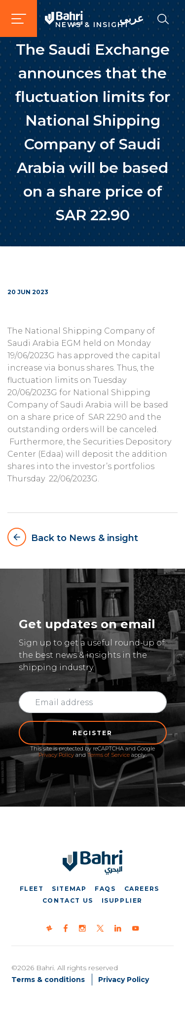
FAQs (105, 888)
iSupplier (122, 900)
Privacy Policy (56, 754)
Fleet (32, 888)
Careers (141, 888)
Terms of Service (108, 754)
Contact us (67, 900)
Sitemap (69, 888)
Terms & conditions (48, 979)
